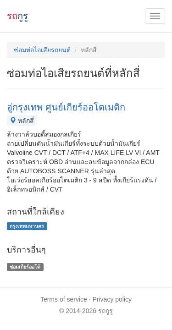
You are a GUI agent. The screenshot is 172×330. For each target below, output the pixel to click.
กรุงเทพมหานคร (27, 226)
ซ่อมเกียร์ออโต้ (25, 267)
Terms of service (63, 299)
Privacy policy (112, 299)
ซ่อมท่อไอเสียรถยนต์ (42, 50)
